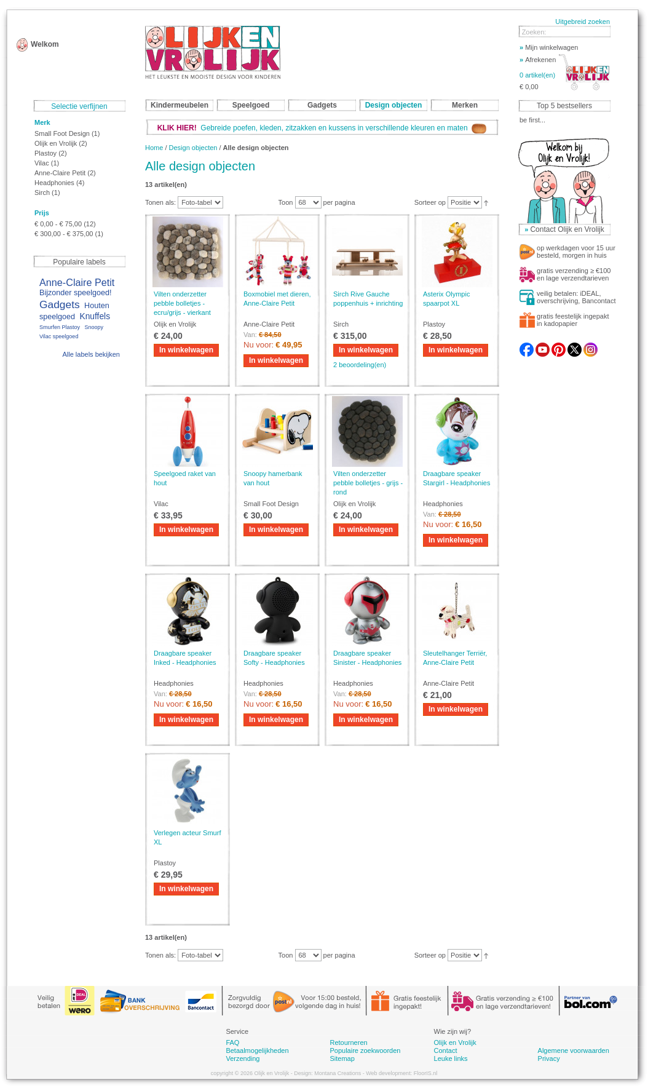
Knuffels (94, 316)
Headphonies (54, 182)
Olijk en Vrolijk (55, 143)
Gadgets (59, 304)
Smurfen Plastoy (59, 327)
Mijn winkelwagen (549, 47)
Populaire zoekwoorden (365, 1050)
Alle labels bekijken (91, 354)
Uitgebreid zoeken (582, 21)
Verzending (242, 1058)
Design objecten (193, 147)
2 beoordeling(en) (359, 364)
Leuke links (451, 1058)
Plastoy (45, 153)
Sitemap (342, 1058)
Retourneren (348, 1042)
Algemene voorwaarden (573, 1050)
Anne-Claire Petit (59, 173)
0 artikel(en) (537, 75)
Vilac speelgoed (58, 336)
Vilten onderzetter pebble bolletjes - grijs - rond (368, 483)
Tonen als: (160, 202)
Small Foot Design (62, 133)
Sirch (42, 192)
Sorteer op (430, 202)
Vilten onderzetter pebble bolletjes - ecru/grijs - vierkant (182, 303)
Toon (286, 202)
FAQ (232, 1042)
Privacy (549, 1058)
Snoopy (93, 327)
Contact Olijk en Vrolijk (567, 229)
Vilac (41, 163)
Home (154, 147)
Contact (445, 1050)
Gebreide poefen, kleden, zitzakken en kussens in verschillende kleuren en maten (322, 128)
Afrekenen (538, 59)
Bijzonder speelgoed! (75, 292)
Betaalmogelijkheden (257, 1050)
